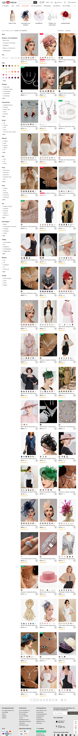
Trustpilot (40, 728)
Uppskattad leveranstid (25, 721)
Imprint (3, 714)
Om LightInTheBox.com (8, 710)
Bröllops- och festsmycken (9, 48)
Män (13, 5)
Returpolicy (39, 717)
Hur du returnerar (23, 712)
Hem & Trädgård (66, 5)
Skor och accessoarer (36, 5)
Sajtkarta (4, 716)
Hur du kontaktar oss (24, 710)
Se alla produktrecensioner (24, 718)
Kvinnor (18, 5)
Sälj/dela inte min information (40, 722)
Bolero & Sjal (6, 40)
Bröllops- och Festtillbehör (21, 30)
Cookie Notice (39, 712)
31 (62, 700)
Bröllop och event (9, 30)
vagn (76, 722)
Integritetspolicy (40, 716)
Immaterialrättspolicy (41, 714)
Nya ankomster (56, 5)
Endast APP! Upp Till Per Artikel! (43, 2)
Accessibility (5, 712)
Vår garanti (22, 723)
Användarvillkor (40, 719)
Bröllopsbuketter (6, 50)
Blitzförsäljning (25, 5)
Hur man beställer (23, 716)
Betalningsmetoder (24, 725)
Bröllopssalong (47, 5)
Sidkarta (4, 717)
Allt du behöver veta (41, 710)
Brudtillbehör (6, 45)
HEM (3, 30)
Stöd (76, 733)
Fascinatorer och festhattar (9, 43)
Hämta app (75, 728)
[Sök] (25, 2)
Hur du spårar (22, 714)
